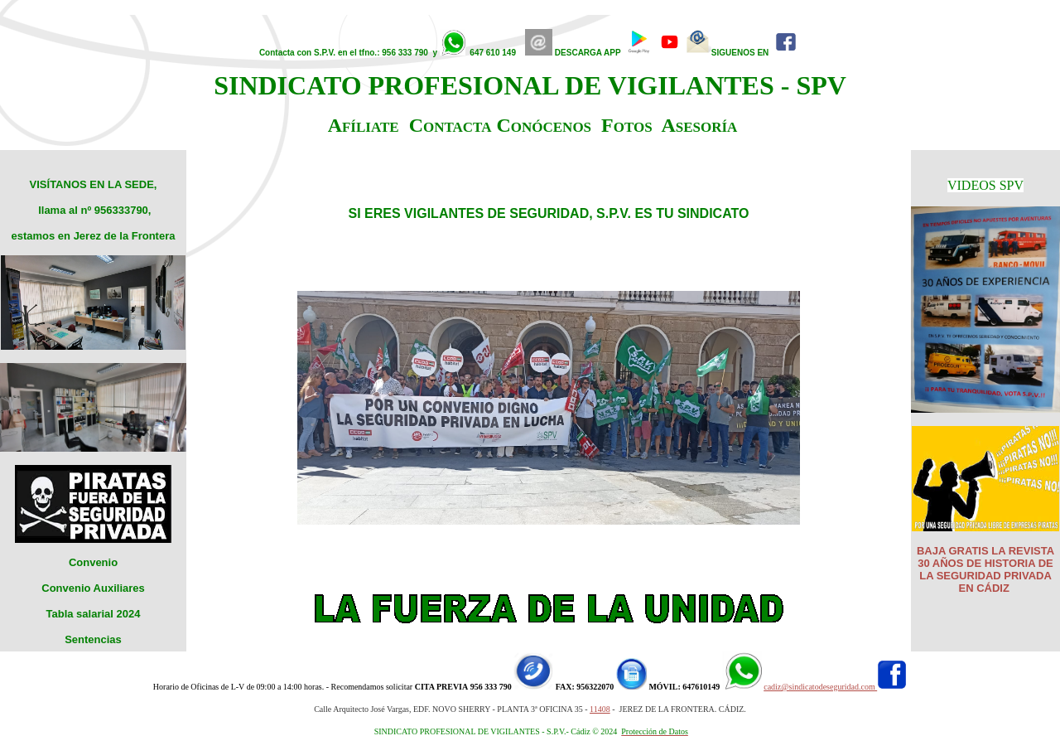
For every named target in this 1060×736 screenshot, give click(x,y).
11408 (600, 709)
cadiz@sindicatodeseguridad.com (820, 686)
